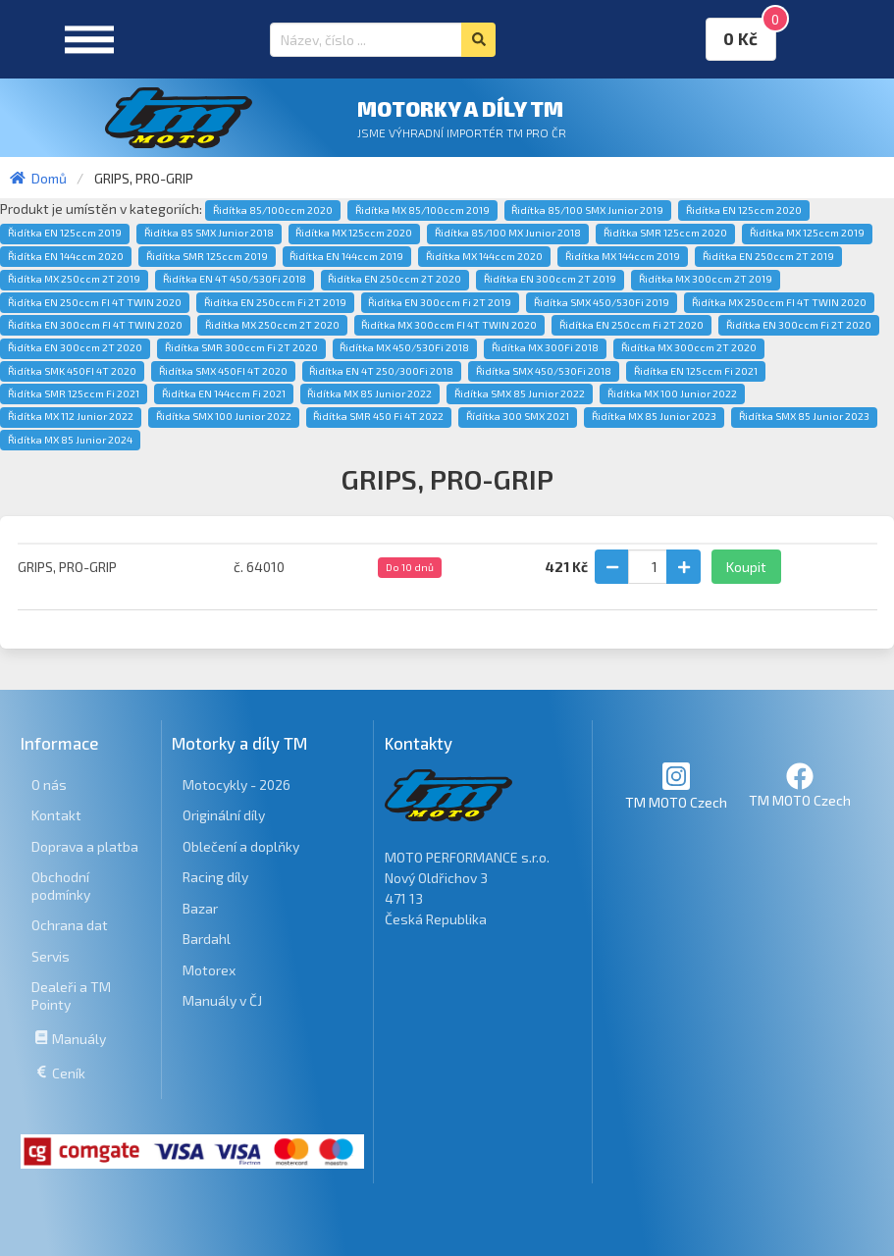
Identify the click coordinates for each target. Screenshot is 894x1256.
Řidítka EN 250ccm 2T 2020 (394, 279)
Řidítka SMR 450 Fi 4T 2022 (378, 416)
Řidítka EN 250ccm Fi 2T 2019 (275, 302)
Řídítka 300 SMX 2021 (517, 416)
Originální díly (224, 815)
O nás (49, 784)
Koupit (746, 566)
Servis (50, 956)
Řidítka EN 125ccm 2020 (744, 210)
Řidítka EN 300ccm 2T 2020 (75, 347)
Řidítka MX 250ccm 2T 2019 (74, 279)
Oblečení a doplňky (241, 846)
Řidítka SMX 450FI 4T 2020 (223, 371)
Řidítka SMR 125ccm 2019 (207, 256)
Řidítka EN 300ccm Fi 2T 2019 (439, 302)
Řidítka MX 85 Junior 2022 (369, 393)
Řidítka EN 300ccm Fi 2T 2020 (798, 325)
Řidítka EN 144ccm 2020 (66, 256)
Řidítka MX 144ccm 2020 (484, 256)
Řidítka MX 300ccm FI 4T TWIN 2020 (449, 325)
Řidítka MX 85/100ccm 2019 (422, 210)
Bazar (200, 908)
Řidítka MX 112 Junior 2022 (70, 416)
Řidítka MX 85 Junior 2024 (70, 439)
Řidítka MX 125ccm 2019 (807, 232)
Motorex (209, 970)
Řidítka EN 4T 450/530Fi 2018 (234, 279)
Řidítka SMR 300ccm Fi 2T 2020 (241, 347)
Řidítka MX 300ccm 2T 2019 (705, 279)
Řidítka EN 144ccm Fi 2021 (224, 393)
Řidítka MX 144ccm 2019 (622, 256)
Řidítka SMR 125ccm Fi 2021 (73, 393)
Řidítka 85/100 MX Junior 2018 (508, 232)
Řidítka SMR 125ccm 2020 (665, 232)
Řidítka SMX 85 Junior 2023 (804, 416)
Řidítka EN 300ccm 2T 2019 (550, 279)
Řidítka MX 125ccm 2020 (353, 232)
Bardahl (207, 938)
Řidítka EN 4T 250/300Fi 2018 (381, 371)
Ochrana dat (69, 924)
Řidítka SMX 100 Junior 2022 (223, 416)
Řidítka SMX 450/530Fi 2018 (543, 371)
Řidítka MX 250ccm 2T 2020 (272, 325)
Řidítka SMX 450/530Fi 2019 (601, 302)
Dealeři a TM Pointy (71, 995)
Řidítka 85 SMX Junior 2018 (209, 232)
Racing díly (215, 876)
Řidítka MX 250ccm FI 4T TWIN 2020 (779, 302)
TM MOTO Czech (676, 785)
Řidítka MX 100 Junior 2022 (672, 393)
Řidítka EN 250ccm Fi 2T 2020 (631, 325)
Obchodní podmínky (60, 885)
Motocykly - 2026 (236, 784)
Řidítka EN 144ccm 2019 (346, 256)
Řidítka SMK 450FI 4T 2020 (72, 371)
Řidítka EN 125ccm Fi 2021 (696, 371)
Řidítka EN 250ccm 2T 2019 (768, 256)
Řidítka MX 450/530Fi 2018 (404, 347)
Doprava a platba (84, 846)
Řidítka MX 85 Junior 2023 (654, 416)
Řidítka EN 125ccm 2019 (65, 232)
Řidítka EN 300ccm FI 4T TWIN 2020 (95, 325)
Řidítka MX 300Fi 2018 (545, 347)
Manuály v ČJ (222, 1000)
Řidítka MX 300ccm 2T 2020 (689, 347)
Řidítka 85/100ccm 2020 (273, 210)
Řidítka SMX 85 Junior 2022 (519, 393)
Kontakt (56, 815)
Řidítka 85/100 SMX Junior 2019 (587, 210)
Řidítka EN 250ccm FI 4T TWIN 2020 (95, 302)
